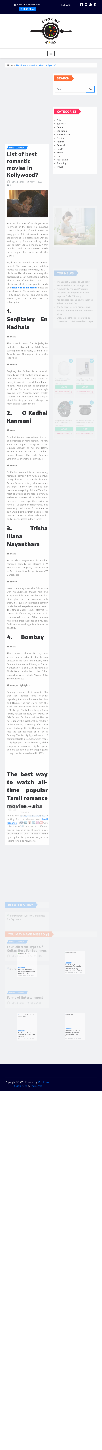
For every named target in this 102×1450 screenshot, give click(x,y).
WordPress (43, 1082)
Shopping (61, 177)
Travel (60, 181)
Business (61, 138)
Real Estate (62, 174)
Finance (60, 156)
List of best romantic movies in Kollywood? (36, 66)
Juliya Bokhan (18, 331)
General (61, 159)
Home (10, 66)
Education (62, 145)
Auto (59, 134)
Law (59, 170)
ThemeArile (36, 1085)
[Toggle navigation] (51, 53)
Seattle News (20, 1085)
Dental (60, 141)
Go (90, 93)
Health (60, 163)
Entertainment (64, 148)
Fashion (61, 152)
